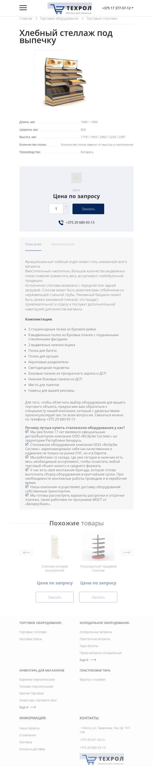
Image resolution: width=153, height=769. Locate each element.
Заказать (88, 209)
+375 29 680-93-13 (80, 222)
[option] (65, 82)
